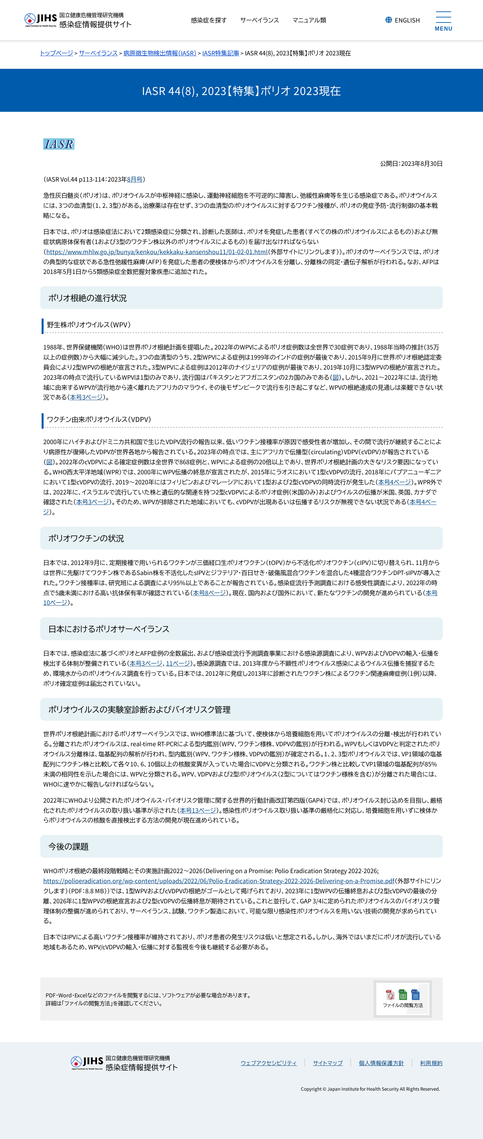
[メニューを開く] (444, 20)
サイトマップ (328, 1063)
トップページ (56, 52)
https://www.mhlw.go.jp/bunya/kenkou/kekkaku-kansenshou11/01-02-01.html (157, 251)
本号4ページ (394, 481)
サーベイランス (98, 52)
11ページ (178, 663)
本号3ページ (86, 396)
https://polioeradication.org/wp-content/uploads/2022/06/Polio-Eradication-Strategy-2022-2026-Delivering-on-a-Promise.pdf (218, 880)
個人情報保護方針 (381, 1063)
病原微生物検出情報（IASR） (160, 52)
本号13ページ (198, 810)
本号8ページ (209, 592)
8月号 (135, 179)
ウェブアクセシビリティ (269, 1063)
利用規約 (431, 1063)
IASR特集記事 (220, 52)
